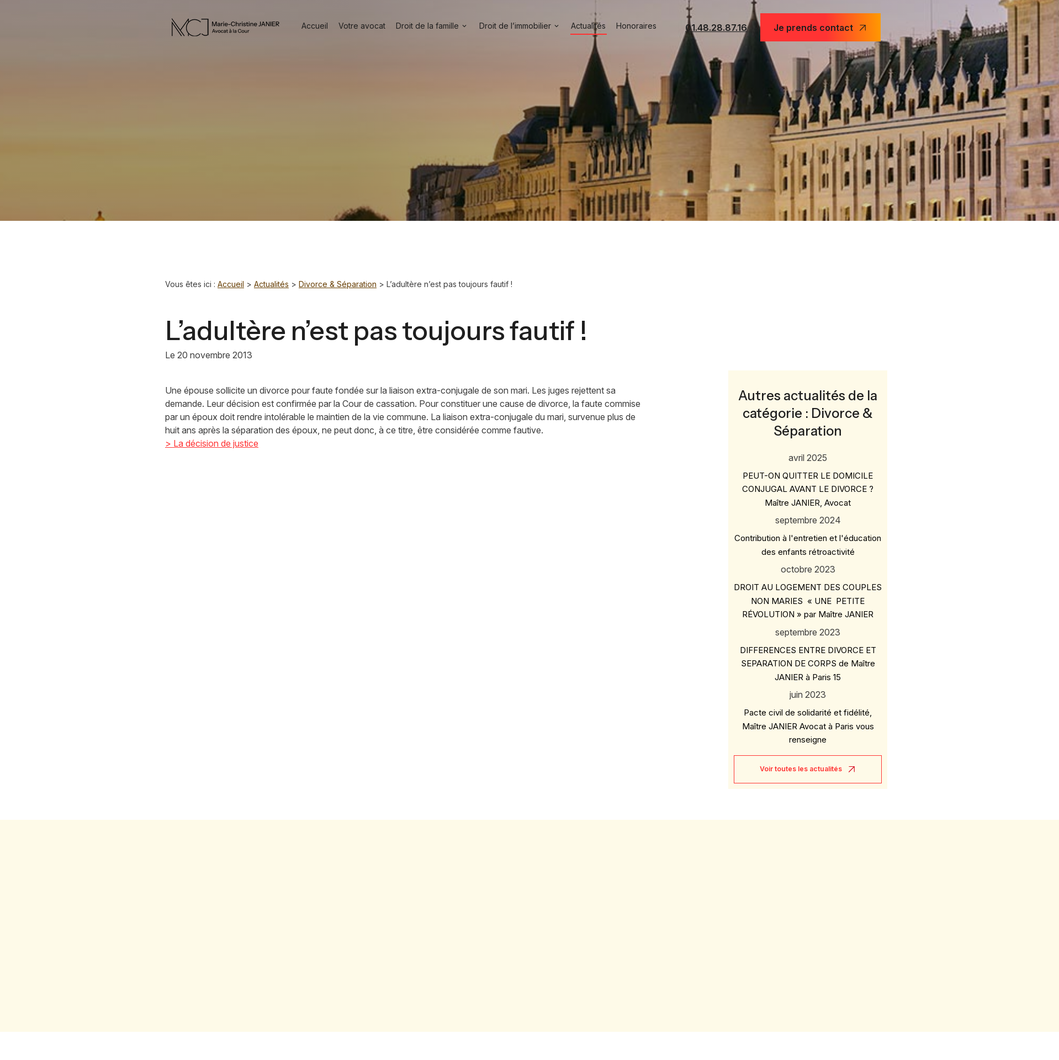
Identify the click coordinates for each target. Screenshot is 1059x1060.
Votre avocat (361, 25)
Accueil (314, 25)
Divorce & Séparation (338, 284)
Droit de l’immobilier (515, 25)
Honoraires (636, 25)
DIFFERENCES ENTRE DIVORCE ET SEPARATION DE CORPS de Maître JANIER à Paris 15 (808, 655)
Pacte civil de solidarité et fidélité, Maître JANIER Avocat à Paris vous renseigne (808, 717)
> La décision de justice (211, 443)
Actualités (588, 25)
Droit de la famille (427, 25)
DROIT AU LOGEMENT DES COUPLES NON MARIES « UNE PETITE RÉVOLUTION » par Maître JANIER (808, 592)
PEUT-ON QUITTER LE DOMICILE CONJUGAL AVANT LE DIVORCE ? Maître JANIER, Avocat (807, 480)
